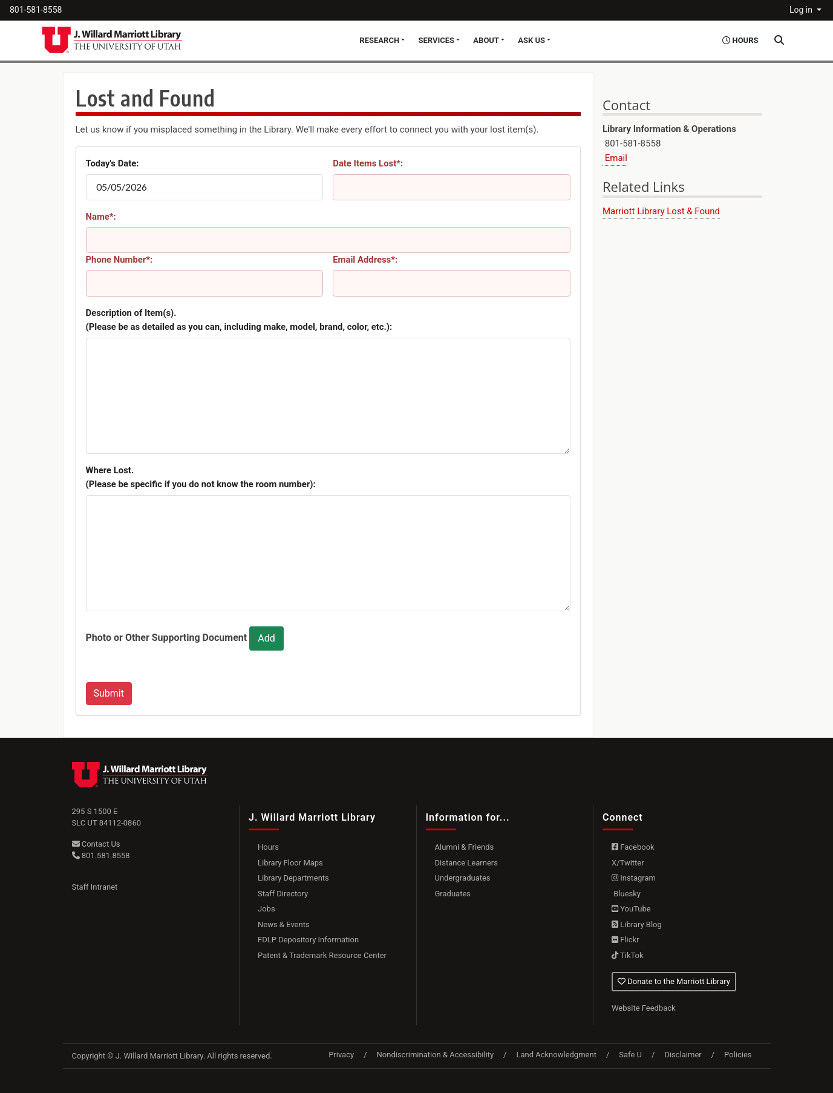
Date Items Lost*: (368, 163)
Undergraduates (463, 877)
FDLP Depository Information (308, 939)
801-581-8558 (36, 10)
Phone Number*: (119, 259)
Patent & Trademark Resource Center (322, 955)
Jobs (266, 908)
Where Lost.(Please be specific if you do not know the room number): (201, 477)
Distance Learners (466, 862)
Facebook (633, 847)
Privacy (341, 1054)
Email (615, 158)
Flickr (625, 939)
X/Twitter (628, 862)
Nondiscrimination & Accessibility (435, 1054)
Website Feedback (644, 1008)
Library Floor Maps (290, 862)
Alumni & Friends (464, 847)
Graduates (453, 893)
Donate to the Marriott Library (674, 981)
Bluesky (626, 893)
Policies (737, 1054)
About (486, 40)
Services (436, 40)
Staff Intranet (95, 886)
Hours (268, 847)
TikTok (628, 955)
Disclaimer (682, 1054)
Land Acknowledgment (556, 1054)
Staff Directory (283, 893)
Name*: (101, 216)
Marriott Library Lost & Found (661, 211)
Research (379, 40)
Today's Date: (112, 163)
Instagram (634, 877)
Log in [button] (801, 10)
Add (266, 638)
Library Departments (293, 877)
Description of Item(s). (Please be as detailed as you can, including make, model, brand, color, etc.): (239, 320)
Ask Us (531, 40)
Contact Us (96, 843)
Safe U (630, 1054)
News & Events (284, 924)
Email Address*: (365, 259)
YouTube (631, 908)
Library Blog (637, 924)
